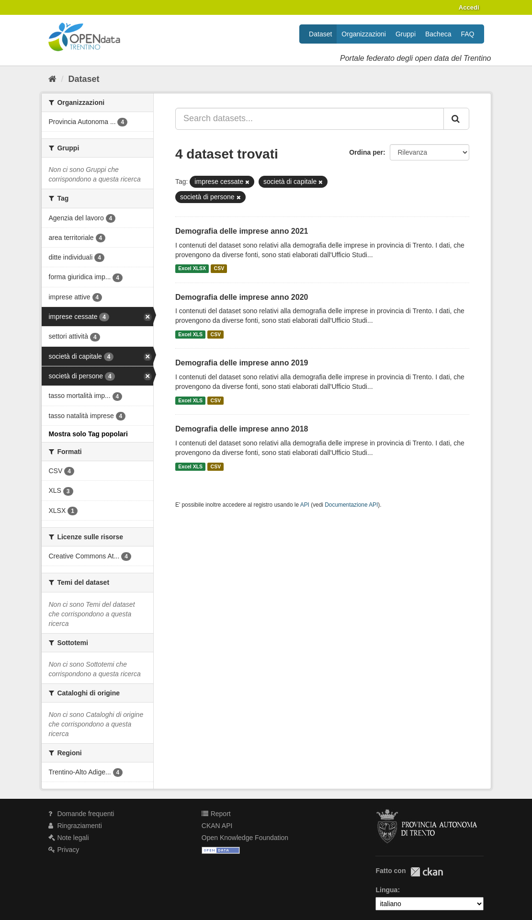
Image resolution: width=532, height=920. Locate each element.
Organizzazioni (363, 34)
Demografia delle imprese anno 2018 (241, 429)
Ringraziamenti (75, 825)
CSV (219, 269)
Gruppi (406, 34)
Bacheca (438, 34)
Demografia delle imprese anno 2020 (241, 297)
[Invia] (456, 119)
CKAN (426, 872)
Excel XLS (190, 334)
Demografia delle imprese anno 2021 (241, 231)
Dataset (320, 34)
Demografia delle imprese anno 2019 (241, 363)
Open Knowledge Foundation (245, 837)
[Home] (52, 79)
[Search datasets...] (309, 119)
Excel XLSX (192, 269)
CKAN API (217, 825)
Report (216, 814)
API (304, 504)
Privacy (63, 849)
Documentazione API (351, 504)
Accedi (469, 7)
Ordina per (366, 152)
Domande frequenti (81, 814)
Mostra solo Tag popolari (88, 434)
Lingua (386, 890)
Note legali (68, 837)
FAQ (467, 34)
